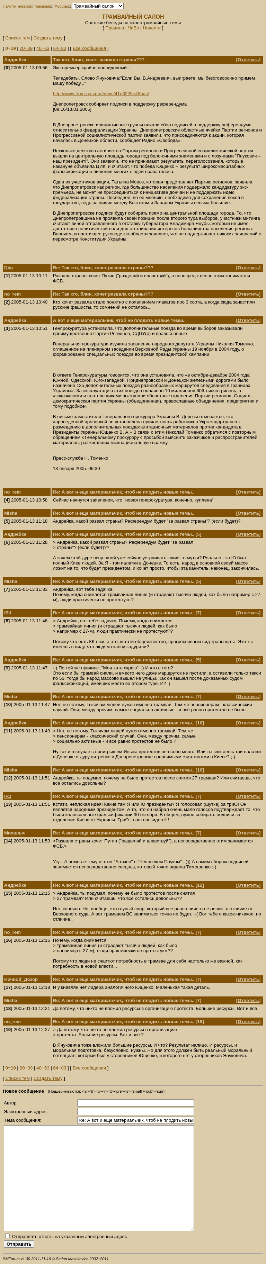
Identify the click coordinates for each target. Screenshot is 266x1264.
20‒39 (26, 48)
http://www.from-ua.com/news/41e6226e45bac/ (101, 93)
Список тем (17, 37)
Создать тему (48, 37)
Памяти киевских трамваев (27, 6)
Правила (114, 27)
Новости (152, 27)
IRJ (7, 612)
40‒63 (43, 48)
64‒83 (59, 48)
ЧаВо (133, 27)
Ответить (248, 59)
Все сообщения (89, 48)
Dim (8, 267)
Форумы (61, 6)
